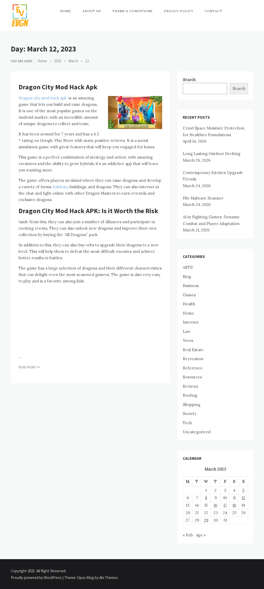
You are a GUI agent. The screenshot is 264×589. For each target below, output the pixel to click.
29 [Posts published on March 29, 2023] (206, 520)
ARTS (188, 267)
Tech (187, 422)
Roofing (190, 395)
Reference (193, 368)
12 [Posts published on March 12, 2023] (243, 497)
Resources (192, 377)
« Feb (188, 535)
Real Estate (193, 349)
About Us (91, 11)
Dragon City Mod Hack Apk (58, 87)
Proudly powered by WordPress (36, 577)
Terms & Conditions (132, 11)
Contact (213, 11)
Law (187, 331)
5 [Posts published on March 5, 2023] (243, 490)
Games (189, 294)
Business (191, 285)
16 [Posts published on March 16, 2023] (215, 505)
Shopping (191, 404)
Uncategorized (196, 431)
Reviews (190, 386)
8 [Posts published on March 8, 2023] (206, 497)
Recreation (193, 358)
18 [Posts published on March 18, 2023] (234, 505)
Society (189, 413)
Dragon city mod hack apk (43, 98)
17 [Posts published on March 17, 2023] (225, 505)
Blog (187, 276)
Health (189, 303)
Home (65, 11)
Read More (29, 367)
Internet (191, 322)
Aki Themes (108, 577)
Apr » (200, 535)
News (188, 340)
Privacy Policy (178, 11)
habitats (60, 186)
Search (189, 79)
